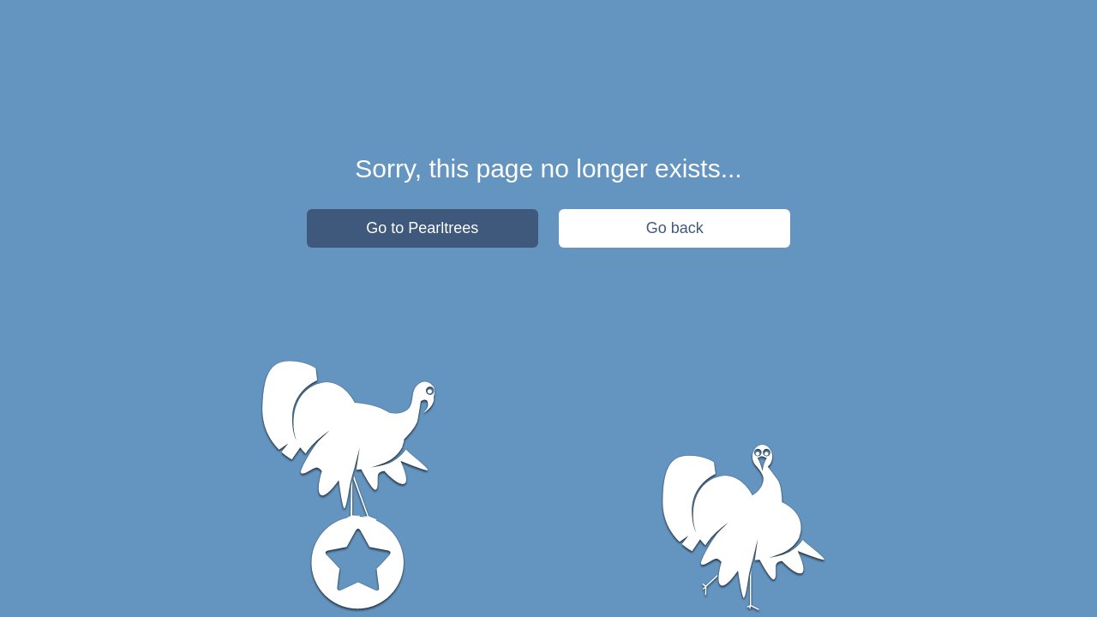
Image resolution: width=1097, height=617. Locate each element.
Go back (675, 228)
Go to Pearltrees (422, 228)
